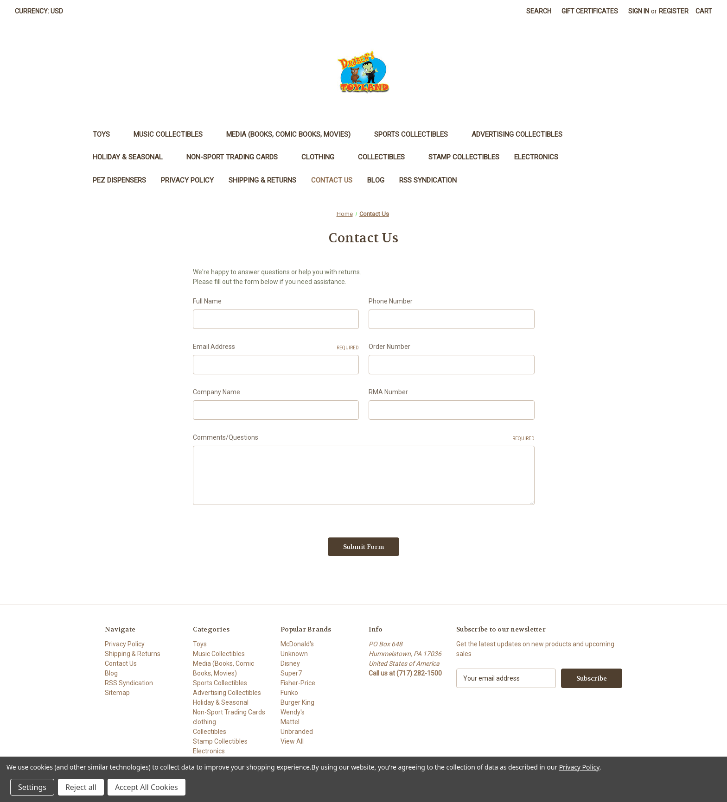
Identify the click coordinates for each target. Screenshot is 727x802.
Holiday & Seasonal (132, 157)
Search (538, 11)
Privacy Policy (187, 180)
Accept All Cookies (146, 787)
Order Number (389, 346)
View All (292, 741)
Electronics (540, 157)
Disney (290, 663)
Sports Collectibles (415, 134)
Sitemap (117, 692)
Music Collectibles (172, 134)
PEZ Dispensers (119, 180)
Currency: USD (42, 11)
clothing (322, 157)
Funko (289, 692)
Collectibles (386, 157)
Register (674, 11)
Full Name (207, 301)
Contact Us (331, 180)
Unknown (294, 653)
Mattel (290, 722)
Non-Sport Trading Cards (236, 157)
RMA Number (388, 392)
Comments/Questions (364, 438)
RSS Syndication (428, 180)
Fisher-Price (298, 683)
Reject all (80, 787)
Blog (375, 180)
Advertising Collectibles (521, 134)
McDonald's (297, 644)
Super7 (291, 673)
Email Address (276, 347)
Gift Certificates (589, 11)
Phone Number (391, 301)
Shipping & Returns (262, 180)
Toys (106, 134)
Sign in (638, 11)
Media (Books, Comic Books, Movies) (292, 134)
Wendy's (293, 712)
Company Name (216, 392)
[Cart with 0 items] (703, 11)
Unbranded (297, 731)
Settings (32, 787)
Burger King (297, 702)
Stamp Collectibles (463, 157)
